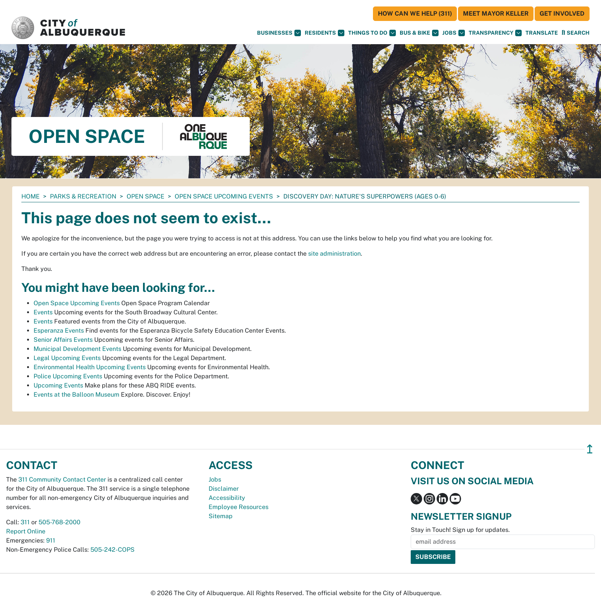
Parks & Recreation (83, 196)
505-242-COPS (112, 549)
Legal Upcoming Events (67, 358)
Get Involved (562, 13)
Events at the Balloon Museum (76, 394)
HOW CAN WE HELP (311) (415, 13)
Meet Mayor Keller (496, 13)
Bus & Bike (419, 33)
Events (43, 312)
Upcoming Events (58, 385)
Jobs (453, 33)
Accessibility (227, 497)
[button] (541, 33)
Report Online (25, 531)
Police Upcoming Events (68, 376)
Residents (324, 33)
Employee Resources (238, 507)
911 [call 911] (50, 540)
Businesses (279, 33)
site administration (334, 253)
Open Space (145, 196)
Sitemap (221, 516)
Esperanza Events (59, 330)
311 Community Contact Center (62, 479)
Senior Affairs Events (63, 339)
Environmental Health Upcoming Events (90, 367)
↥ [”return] (590, 449)
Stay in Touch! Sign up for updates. (460, 529)
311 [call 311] (25, 522)
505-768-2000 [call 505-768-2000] (59, 522)
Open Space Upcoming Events (224, 196)
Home (30, 196)
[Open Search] (576, 32)
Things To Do (372, 33)
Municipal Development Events (77, 348)
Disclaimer (224, 488)
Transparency (495, 33)
